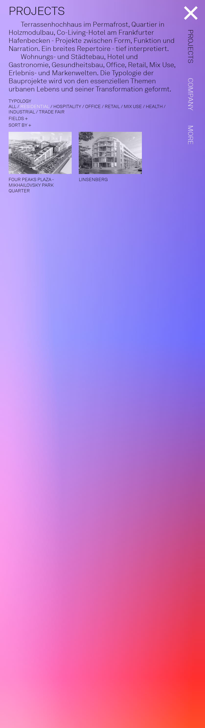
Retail (112, 106)
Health (154, 106)
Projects (190, 46)
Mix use (133, 106)
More (190, 135)
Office (93, 106)
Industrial (22, 112)
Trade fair (52, 112)
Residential (34, 106)
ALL (12, 106)
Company (190, 94)
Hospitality (67, 106)
